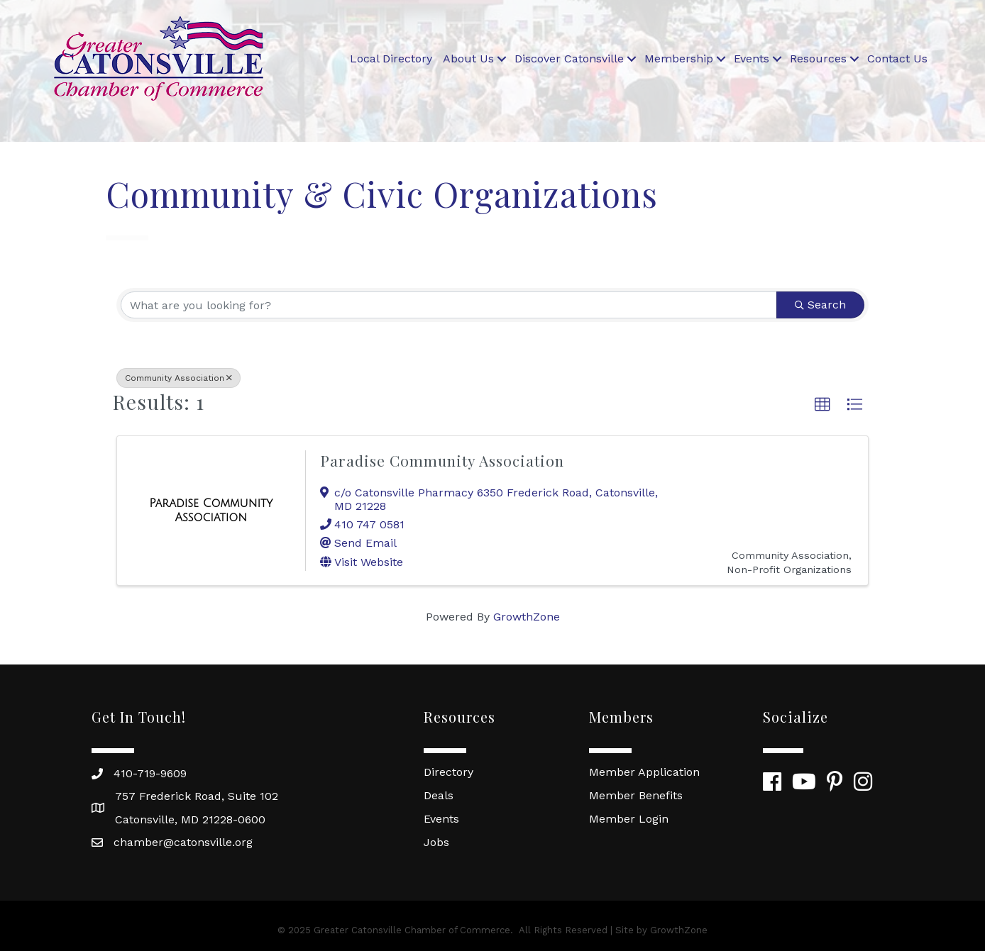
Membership (678, 58)
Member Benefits (636, 795)
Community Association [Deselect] (178, 378)
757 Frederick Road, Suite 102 (196, 796)
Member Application (644, 772)
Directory (448, 772)
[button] (822, 405)
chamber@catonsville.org (183, 842)
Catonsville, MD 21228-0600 (190, 819)
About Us (468, 58)
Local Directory (391, 58)
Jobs (436, 842)
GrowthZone (526, 616)
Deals (438, 795)
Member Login (628, 818)
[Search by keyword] (449, 304)
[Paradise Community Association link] (211, 510)
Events (751, 58)
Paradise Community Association (442, 460)
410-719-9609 (150, 773)
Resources (818, 58)
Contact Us (897, 58)
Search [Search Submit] (820, 304)
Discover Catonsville (569, 58)
